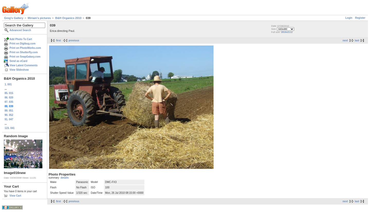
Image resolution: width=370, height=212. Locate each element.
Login (348, 17)
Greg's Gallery (13, 18)
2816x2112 (287, 32)
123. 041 (10, 128)
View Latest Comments (24, 65)
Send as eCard (18, 61)
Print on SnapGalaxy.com (25, 56)
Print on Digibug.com (22, 43)
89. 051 (9, 110)
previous (74, 40)
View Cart (15, 195)
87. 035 (9, 101)
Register (360, 17)
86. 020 (9, 97)
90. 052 (9, 115)
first (58, 40)
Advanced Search (20, 30)
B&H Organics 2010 (68, 18)
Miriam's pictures (39, 18)
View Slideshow (19, 69)
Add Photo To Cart (21, 39)
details (65, 177)
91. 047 (9, 119)
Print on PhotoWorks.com (25, 48)
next (345, 40)
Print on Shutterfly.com (24, 52)
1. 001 (8, 84)
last (357, 40)
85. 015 (9, 93)
